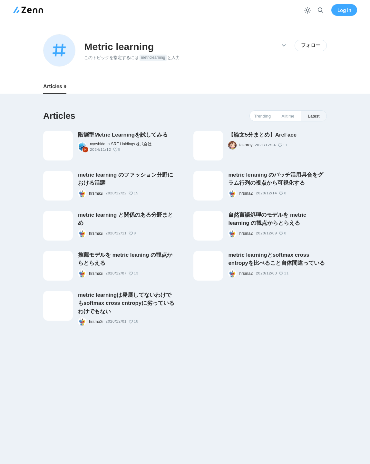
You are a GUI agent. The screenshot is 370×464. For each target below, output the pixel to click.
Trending (262, 116)
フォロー (310, 45)
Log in (344, 10)
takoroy (245, 145)
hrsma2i (96, 193)
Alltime (288, 116)
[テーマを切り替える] (308, 10)
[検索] (320, 10)
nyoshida (97, 144)
